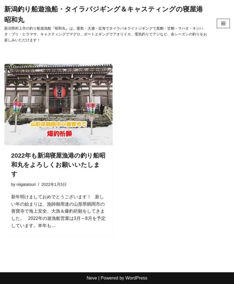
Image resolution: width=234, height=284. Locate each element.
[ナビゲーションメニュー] (223, 23)
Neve (92, 278)
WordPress (136, 278)
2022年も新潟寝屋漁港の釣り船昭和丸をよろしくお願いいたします (58, 164)
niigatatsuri (26, 184)
